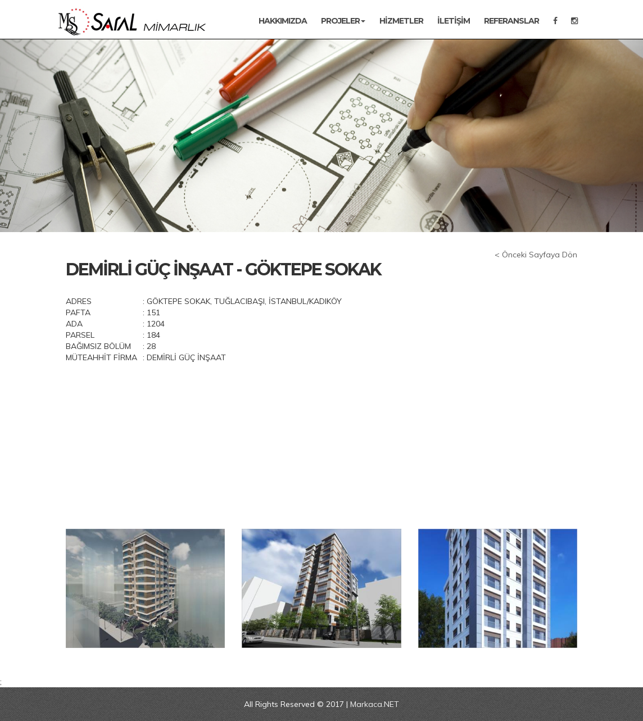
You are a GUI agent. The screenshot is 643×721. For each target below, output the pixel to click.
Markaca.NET (374, 704)
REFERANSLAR (511, 21)
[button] (48, 135)
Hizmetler (401, 21)
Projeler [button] (343, 21)
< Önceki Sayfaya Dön (536, 255)
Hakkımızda (283, 21)
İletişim (453, 21)
